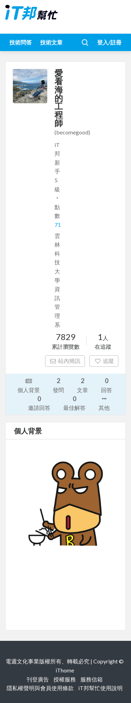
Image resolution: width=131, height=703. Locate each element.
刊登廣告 (38, 679)
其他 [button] (104, 402)
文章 (82, 385)
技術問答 (20, 42)
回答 (106, 385)
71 (57, 224)
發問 (58, 385)
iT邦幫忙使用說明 (100, 688)
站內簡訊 (65, 360)
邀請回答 (39, 403)
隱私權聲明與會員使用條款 (40, 688)
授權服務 (64, 679)
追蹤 (104, 360)
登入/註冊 (109, 42)
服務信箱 (91, 679)
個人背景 (28, 385)
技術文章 (51, 42)
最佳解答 (74, 403)
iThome (65, 670)
